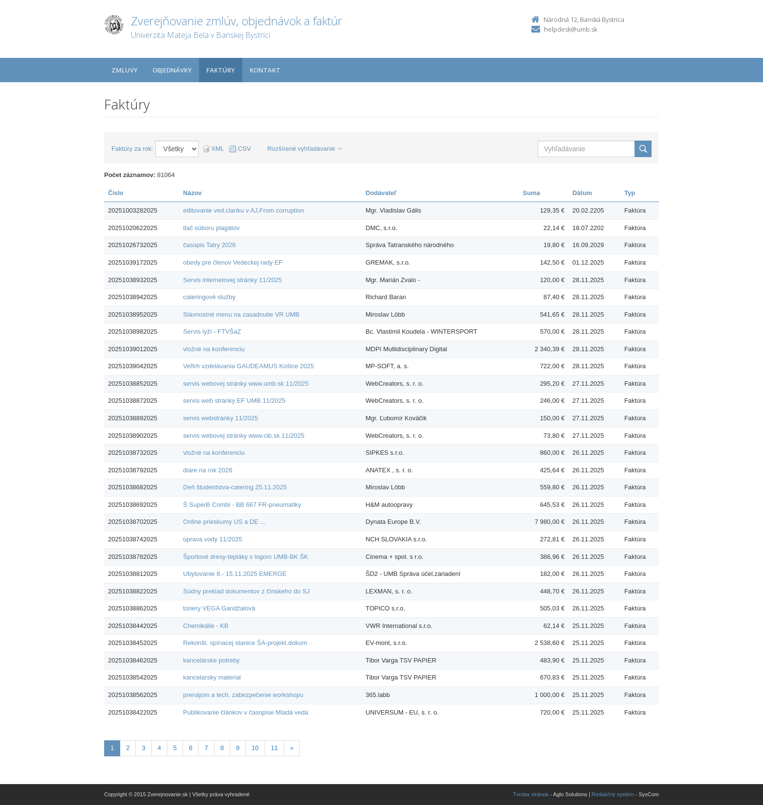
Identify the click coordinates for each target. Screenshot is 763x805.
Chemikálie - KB (205, 625)
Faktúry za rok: (132, 148)
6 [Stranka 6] (190, 747)
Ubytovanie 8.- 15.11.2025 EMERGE (234, 573)
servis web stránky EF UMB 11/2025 (234, 400)
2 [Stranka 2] (127, 747)
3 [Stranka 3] (143, 747)
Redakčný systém (613, 794)
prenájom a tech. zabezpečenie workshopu (243, 694)
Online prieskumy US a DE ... (224, 521)
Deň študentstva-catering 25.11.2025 (235, 487)
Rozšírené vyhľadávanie (304, 148)
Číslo (116, 193)
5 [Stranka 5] (175, 747)
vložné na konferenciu (213, 349)
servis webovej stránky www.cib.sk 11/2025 (243, 435)
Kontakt (265, 70)
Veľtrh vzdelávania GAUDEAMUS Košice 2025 (248, 366)
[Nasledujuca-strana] (292, 748)
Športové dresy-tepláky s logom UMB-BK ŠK (245, 556)
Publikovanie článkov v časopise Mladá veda (245, 712)
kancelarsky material (212, 677)
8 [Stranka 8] (222, 747)
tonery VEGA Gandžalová (219, 608)
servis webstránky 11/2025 (220, 418)
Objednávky (172, 70)
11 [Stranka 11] (274, 747)
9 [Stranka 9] (237, 747)
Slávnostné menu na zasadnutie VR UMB (241, 314)
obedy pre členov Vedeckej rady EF (233, 262)
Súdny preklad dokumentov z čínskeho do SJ (246, 591)
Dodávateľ (381, 193)
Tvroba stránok (530, 794)
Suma (531, 193)
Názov (192, 193)
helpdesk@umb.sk (570, 29)
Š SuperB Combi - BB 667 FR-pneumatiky (242, 504)
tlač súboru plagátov (211, 228)
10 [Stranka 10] (255, 747)
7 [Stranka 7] (206, 747)
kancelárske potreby (211, 660)
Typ (629, 193)
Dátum (582, 193)
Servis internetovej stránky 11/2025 (232, 280)
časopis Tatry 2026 (209, 245)
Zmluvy (124, 70)
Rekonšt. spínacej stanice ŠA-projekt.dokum (245, 642)
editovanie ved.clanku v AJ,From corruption (243, 210)
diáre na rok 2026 (207, 470)
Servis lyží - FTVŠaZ (212, 331)
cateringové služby (209, 297)
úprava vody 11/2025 (212, 539)
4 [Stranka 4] (159, 747)
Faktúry (220, 70)
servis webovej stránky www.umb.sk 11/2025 (246, 383)
